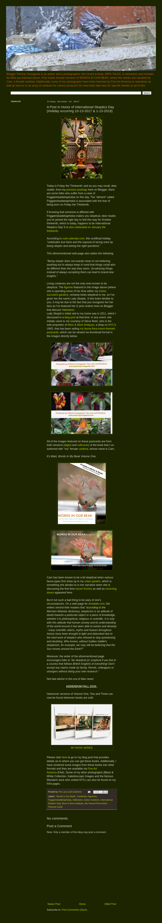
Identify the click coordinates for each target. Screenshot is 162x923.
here (64, 757)
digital (67, 445)
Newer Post (54, 904)
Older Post (110, 904)
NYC (111, 324)
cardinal (83, 448)
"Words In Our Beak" (66, 796)
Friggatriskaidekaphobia (59, 800)
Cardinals (82, 796)
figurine (68, 287)
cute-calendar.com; (74, 238)
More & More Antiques (81, 324)
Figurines (92, 796)
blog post (69, 317)
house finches (83, 588)
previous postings (76, 189)
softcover (82, 445)
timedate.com (96, 603)
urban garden (92, 581)
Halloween (68, 309)
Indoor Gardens (91, 800)
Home (82, 904)
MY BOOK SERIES (82, 747)
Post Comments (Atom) (74, 910)
